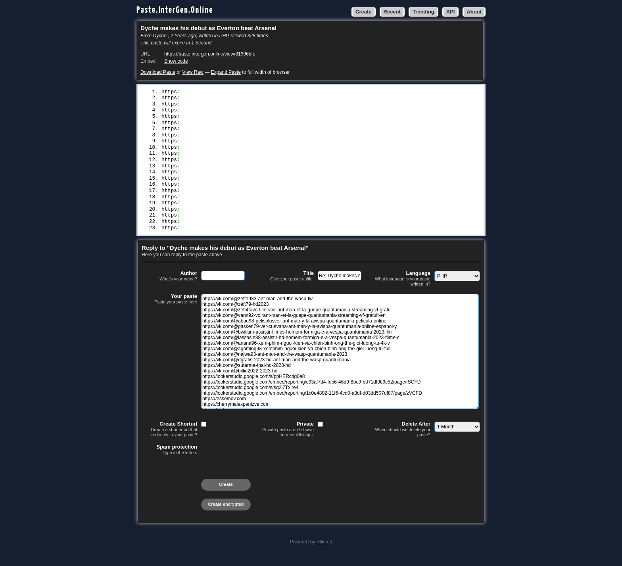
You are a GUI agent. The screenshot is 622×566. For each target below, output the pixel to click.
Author (169, 285)
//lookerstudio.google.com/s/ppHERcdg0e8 (240, 184)
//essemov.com (200, 210)
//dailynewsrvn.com (208, 223)
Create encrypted (226, 513)
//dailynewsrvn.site (209, 236)
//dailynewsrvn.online (212, 230)
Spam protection (169, 459)
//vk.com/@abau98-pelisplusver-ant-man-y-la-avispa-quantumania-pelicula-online (299, 118)
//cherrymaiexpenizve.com (217, 217)
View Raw (192, 72)
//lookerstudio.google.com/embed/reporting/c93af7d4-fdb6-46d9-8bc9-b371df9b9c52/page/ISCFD (317, 190)
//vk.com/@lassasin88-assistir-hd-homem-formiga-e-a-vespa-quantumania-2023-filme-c (305, 138)
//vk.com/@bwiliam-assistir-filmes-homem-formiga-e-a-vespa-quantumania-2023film (300, 131)
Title (286, 285)
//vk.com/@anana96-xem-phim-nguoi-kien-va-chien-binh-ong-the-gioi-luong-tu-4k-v (300, 144)
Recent (392, 12)
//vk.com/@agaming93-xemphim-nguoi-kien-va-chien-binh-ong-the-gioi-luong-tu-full (302, 151)
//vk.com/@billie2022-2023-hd (223, 177)
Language (402, 287)
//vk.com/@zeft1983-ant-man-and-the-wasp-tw (245, 92)
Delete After (402, 438)
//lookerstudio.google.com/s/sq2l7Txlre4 (240, 197)
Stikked (324, 551)
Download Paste (157, 72)
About (474, 12)
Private (286, 438)
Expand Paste (226, 72)
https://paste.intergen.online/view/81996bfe (209, 54)
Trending (423, 12)
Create (363, 12)
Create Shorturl (169, 438)
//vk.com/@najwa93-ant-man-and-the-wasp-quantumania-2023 (265, 157)
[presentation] (202, 479)
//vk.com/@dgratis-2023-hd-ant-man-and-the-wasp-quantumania (269, 164)
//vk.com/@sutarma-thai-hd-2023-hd (231, 171)
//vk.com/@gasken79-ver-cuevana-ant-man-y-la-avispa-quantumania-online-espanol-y (302, 125)
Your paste (169, 308)
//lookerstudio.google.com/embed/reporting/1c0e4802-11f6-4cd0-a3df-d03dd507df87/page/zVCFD (317, 203)
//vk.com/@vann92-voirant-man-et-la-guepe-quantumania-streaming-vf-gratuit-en (297, 111)
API (450, 12)
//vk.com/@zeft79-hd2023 (215, 98)
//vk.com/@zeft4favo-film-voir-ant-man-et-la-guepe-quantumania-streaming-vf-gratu (304, 105)
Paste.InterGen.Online (174, 10)
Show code (176, 61)
